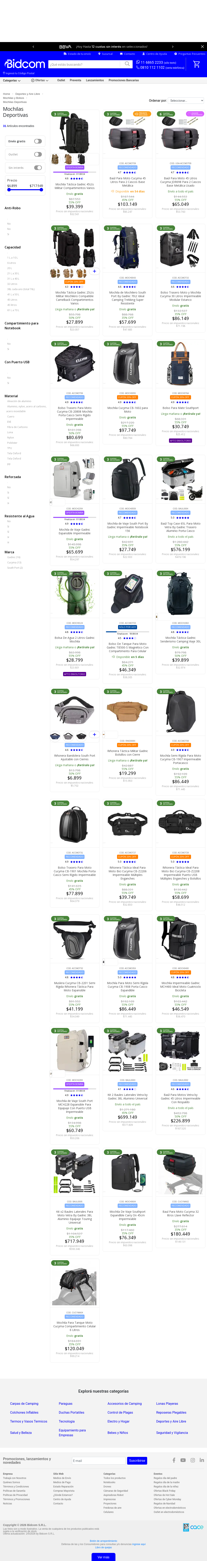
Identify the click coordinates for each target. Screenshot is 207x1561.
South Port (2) (15, 567)
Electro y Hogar (119, 1421)
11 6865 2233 (156, 62)
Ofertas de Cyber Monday (167, 1499)
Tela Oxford (14, 453)
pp (9, 464)
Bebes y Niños (118, 1433)
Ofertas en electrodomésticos (170, 1507)
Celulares (109, 1512)
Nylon (10, 437)
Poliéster (12, 443)
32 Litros (12, 284)
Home (6, 93)
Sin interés (15, 168)
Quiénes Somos (11, 1482)
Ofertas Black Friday (164, 1490)
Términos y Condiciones (16, 1486)
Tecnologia (67, 1421)
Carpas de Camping (24, 1404)
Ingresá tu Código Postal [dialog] (18, 73)
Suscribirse (137, 1461)
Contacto (127, 54)
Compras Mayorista (63, 1490)
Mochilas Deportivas (15, 102)
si (8, 503)
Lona (10, 432)
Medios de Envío (62, 1478)
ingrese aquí (139, 1544)
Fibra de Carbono (17, 427)
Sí (8, 498)
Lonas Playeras (167, 1404)
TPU (9, 448)
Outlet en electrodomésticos (169, 1512)
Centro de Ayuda (155, 54)
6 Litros (11, 263)
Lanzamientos (95, 80)
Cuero (10, 416)
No (9, 223)
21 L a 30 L (13, 273)
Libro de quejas (103, 1547)
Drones (107, 1486)
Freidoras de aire (112, 1507)
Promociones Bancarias (124, 80)
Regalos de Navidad (164, 1503)
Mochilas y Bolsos (13, 97)
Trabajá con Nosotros (14, 1478)
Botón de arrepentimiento (103, 1541)
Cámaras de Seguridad (116, 1490)
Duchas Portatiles (71, 1412)
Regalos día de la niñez (166, 1486)
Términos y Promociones (16, 1499)
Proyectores (110, 1503)
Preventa (75, 80)
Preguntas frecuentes (189, 54)
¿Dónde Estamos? (63, 1495)
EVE (9, 422)
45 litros (12, 305)
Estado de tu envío (77, 54)
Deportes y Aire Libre (27, 93)
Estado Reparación (63, 1486)
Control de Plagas (120, 1412)
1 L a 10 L (12, 257)
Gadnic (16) (13, 557)
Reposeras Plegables (171, 1412)
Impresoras (110, 1499)
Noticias (7, 1503)
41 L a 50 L (13, 294)
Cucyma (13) (14, 562)
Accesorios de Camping (125, 1404)
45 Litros (12, 299)
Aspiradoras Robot (114, 1495)
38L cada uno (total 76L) (21, 289)
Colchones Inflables (24, 1412)
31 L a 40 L (13, 278)
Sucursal (105, 54)
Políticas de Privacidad (15, 1495)
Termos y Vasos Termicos (28, 1421)
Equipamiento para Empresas (72, 1432)
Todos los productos (115, 1478)
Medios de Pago (62, 1482)
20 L (9, 268)
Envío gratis (16, 141)
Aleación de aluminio (19, 401)
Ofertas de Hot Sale (164, 1495)
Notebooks (109, 1482)
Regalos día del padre (165, 1478)
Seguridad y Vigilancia (172, 1433)
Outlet (61, 80)
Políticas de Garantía (14, 1490)
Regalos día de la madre (167, 1482)
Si (8, 234)
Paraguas (65, 1404)
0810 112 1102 (160, 68)
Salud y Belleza (21, 1433)
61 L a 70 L (13, 310)
